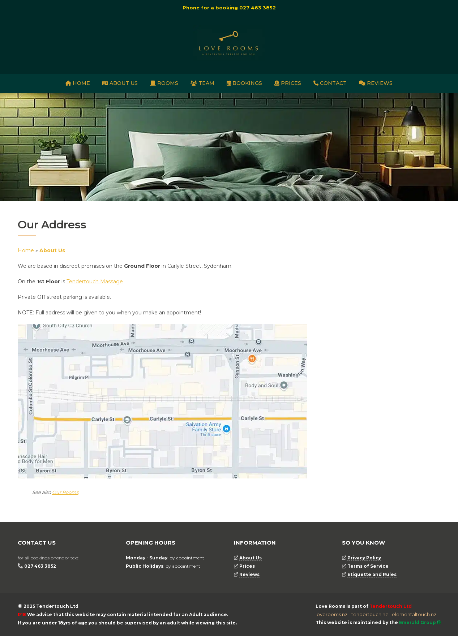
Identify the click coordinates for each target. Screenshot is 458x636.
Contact (330, 83)
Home (77, 83)
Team (202, 83)
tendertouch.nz (369, 614)
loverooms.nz (331, 614)
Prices (287, 83)
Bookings (244, 83)
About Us (120, 83)
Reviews (376, 83)
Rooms (164, 83)
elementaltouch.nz (414, 614)
